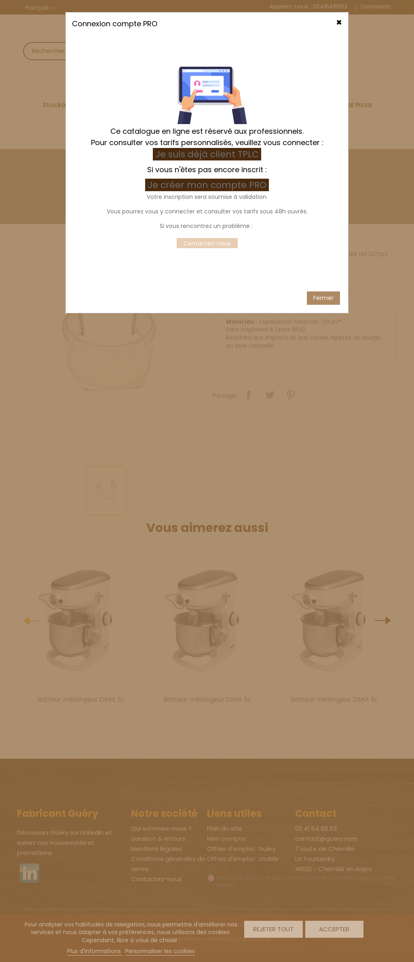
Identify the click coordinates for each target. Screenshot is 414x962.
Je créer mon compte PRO (208, 173)
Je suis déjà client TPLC (207, 142)
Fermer (323, 286)
